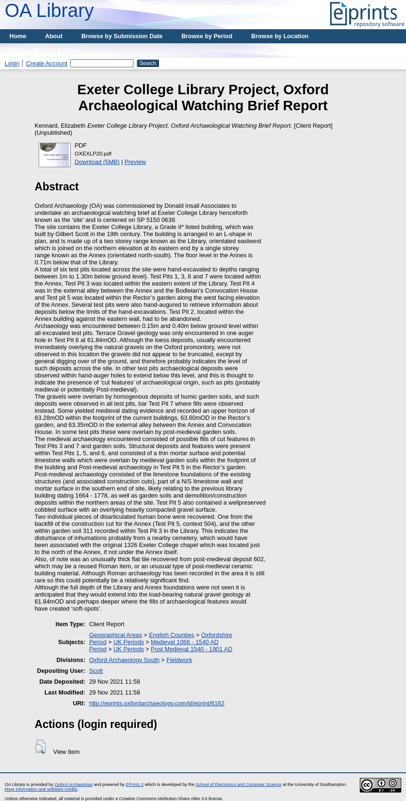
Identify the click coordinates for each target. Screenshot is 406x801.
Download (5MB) (97, 161)
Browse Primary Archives (46, 50)
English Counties (171, 634)
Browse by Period (207, 36)
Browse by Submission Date (122, 36)
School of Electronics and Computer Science (239, 784)
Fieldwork (179, 659)
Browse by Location (280, 36)
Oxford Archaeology (73, 784)
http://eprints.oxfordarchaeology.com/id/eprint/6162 (156, 703)
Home (17, 36)
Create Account (46, 63)
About (54, 36)
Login (12, 63)
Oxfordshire (216, 634)
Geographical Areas (115, 634)
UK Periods (128, 642)
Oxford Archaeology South (124, 659)
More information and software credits (41, 789)
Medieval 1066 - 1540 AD (185, 642)
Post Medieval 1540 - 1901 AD (191, 649)
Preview (135, 161)
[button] (40, 747)
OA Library (49, 10)
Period (98, 642)
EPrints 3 (134, 784)
